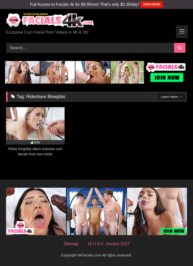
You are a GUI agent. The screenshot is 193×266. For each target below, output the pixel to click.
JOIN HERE (152, 4)
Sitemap (71, 244)
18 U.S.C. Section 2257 (108, 244)
